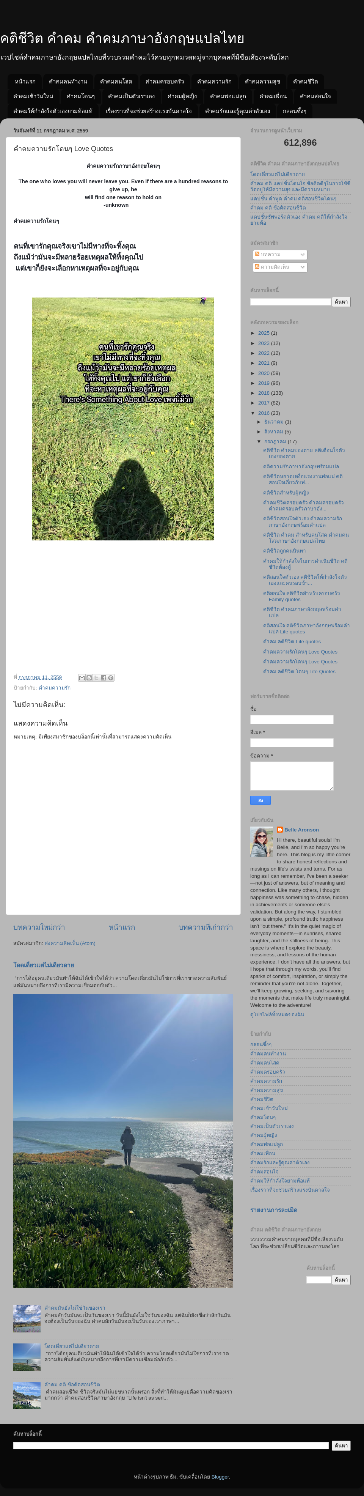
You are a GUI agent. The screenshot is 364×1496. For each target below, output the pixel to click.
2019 (264, 383)
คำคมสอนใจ (315, 96)
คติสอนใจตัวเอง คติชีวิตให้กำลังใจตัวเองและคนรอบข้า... (305, 580)
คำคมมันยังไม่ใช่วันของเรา (74, 1308)
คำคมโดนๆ (81, 96)
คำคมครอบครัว (165, 81)
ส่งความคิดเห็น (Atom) (70, 943)
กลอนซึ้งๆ (294, 111)
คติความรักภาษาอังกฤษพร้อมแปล (301, 466)
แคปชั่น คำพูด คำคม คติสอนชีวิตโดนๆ (293, 199)
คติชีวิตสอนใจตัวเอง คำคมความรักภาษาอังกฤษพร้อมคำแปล (302, 522)
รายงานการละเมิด (273, 1210)
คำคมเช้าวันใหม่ (33, 96)
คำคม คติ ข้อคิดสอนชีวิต (72, 1384)
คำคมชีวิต (305, 81)
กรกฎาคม (276, 441)
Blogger (220, 1477)
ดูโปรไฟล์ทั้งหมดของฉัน (277, 1014)
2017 (264, 403)
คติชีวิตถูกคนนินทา (284, 551)
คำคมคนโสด (116, 81)
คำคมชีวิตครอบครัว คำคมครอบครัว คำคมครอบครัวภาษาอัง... (303, 506)
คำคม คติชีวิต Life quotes (292, 641)
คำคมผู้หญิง (182, 96)
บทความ (268, 254)
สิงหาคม (274, 432)
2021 (264, 363)
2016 (264, 413)
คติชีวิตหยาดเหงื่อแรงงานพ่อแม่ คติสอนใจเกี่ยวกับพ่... (303, 479)
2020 (264, 373)
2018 (264, 393)
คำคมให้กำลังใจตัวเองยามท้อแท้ (53, 111)
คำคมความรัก (214, 81)
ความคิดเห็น (272, 267)
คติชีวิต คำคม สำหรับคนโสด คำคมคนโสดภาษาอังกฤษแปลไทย (306, 538)
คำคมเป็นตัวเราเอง (131, 96)
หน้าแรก (25, 81)
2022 (264, 353)
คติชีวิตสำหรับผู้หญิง (286, 493)
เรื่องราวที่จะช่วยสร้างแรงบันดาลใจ (149, 111)
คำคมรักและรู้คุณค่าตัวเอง (237, 111)
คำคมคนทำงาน (68, 81)
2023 (264, 343)
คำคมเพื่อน (273, 96)
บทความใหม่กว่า (39, 927)
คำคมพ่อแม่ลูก (228, 96)
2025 (264, 333)
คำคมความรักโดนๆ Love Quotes (300, 652)
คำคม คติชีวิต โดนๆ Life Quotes (299, 671)
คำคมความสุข (262, 81)
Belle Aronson (301, 830)
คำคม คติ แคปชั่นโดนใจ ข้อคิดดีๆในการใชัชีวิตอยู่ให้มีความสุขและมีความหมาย (300, 186)
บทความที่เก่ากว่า (206, 927)
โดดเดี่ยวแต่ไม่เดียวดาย (43, 965)
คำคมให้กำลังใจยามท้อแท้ (280, 1181)
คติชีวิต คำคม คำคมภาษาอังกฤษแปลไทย (122, 38)
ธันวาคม (274, 422)
